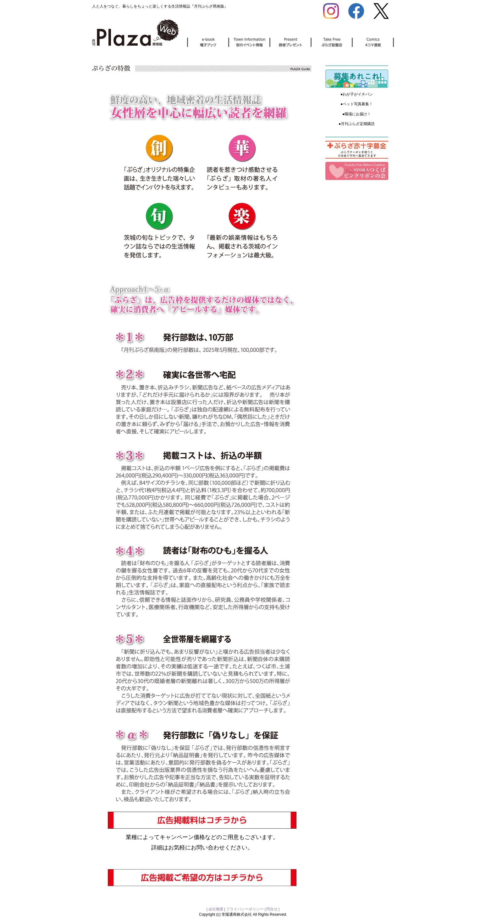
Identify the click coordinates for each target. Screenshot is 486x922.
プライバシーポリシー (245, 909)
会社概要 (216, 909)
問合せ (272, 909)
